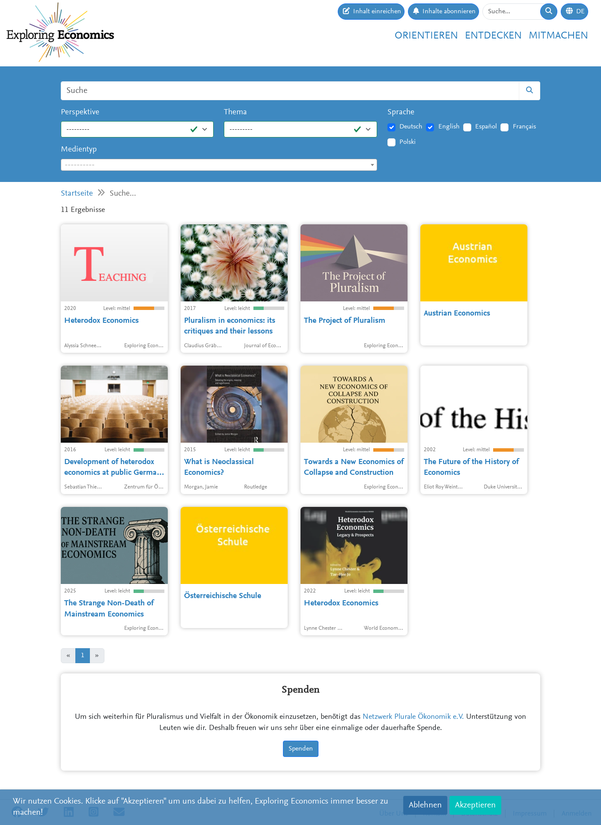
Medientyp (79, 150)
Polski (407, 142)
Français (524, 126)
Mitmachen (558, 36)
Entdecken (493, 36)
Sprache (400, 112)
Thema (235, 112)
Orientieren (426, 36)
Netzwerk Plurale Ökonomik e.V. (413, 717)
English (449, 126)
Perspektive (80, 112)
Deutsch (410, 126)
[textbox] (219, 165)
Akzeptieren (475, 805)
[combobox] (219, 165)
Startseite (77, 194)
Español (486, 126)
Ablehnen (425, 805)
